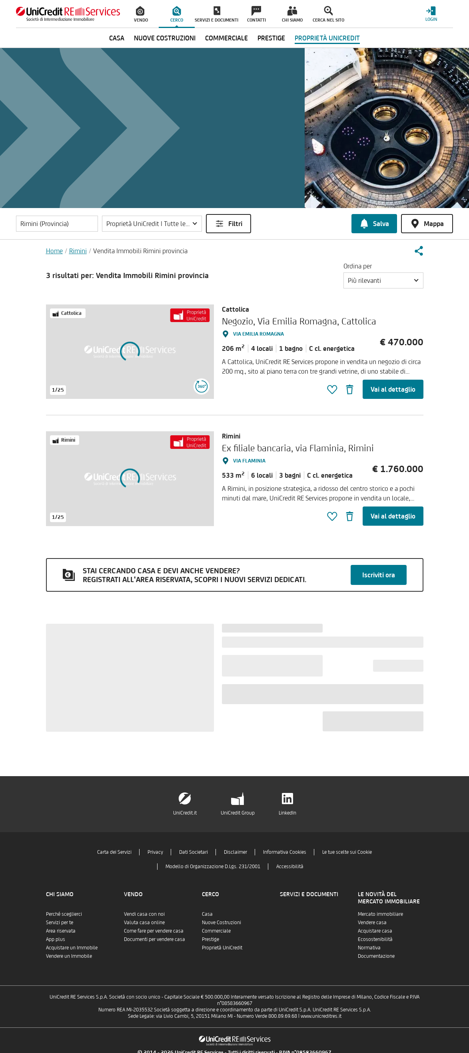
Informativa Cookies (284, 852)
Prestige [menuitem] (271, 38)
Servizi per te (59, 922)
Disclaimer (235, 852)
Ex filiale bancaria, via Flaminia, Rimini (298, 447)
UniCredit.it (185, 813)
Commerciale (216, 931)
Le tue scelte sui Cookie (347, 852)
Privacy (155, 852)
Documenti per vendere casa (154, 939)
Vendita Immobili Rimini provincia (140, 251)
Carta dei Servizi (114, 852)
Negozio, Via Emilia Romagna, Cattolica (299, 321)
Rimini (78, 251)
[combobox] (383, 280)
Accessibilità (289, 866)
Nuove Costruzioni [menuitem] (165, 38)
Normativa (369, 948)
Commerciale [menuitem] (226, 38)
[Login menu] (431, 14)
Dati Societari (193, 852)
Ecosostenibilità (375, 939)
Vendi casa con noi (144, 914)
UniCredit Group (238, 813)
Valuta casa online (144, 922)
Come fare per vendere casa (154, 931)
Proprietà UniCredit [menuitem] (327, 38)
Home (54, 251)
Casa (207, 914)
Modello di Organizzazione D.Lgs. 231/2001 (213, 866)
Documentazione (376, 956)
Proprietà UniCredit (222, 948)
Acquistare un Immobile (72, 948)
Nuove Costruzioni (221, 922)
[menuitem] (141, 14)
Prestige (210, 939)
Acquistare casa (375, 931)
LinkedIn (287, 813)
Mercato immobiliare (380, 914)
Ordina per (357, 266)
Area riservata (61, 931)
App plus (55, 939)
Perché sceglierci (64, 914)
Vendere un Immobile (69, 956)
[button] (152, 224)
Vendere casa (372, 922)
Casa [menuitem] (116, 38)
